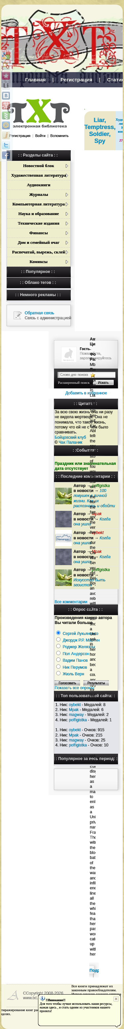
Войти (40, 136)
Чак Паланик (70, 442)
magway (76, 714)
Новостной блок (38, 165)
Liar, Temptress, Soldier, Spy (100, 130)
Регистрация (76, 79)
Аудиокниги (38, 184)
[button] (16, 143)
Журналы (38, 194)
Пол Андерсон (76, 653)
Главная (35, 79)
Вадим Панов (75, 660)
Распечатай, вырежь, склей (38, 251)
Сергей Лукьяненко (81, 633)
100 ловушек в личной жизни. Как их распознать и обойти (94, 498)
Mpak (74, 709)
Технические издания (39, 223)
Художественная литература (38, 175)
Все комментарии (71, 602)
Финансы (38, 232)
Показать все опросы (74, 688)
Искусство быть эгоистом (89, 582)
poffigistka (78, 720)
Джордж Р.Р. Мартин (81, 640)
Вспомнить (59, 136)
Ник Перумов (75, 667)
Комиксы (39, 261)
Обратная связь (39, 313)
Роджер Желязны (79, 647)
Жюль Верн (73, 674)
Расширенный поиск (74, 382)
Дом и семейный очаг (39, 242)
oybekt (75, 704)
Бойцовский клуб (70, 437)
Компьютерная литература (39, 203)
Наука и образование (38, 213)
